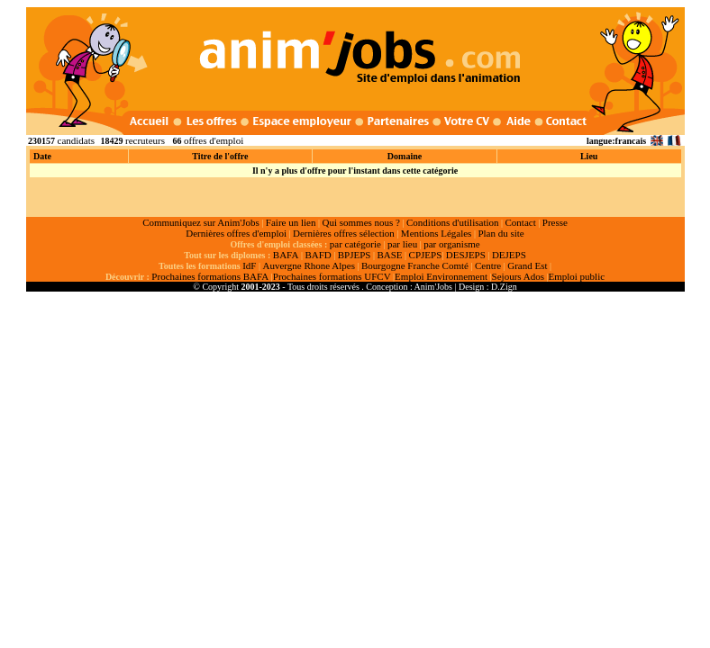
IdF (249, 265)
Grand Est (527, 265)
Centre (488, 265)
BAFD (318, 254)
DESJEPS (466, 254)
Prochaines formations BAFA (210, 276)
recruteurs (145, 140)
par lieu (402, 243)
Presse (555, 222)
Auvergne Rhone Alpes (308, 265)
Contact (520, 222)
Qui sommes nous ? (360, 222)
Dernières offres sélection (344, 233)
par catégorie (355, 243)
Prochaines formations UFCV (332, 276)
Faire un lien (291, 222)
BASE (389, 254)
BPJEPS (354, 254)
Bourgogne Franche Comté (415, 265)
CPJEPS (425, 254)
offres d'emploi (213, 140)
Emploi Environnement (441, 276)
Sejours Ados (518, 276)
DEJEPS (509, 254)
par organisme (451, 243)
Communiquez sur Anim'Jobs (200, 222)
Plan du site (500, 233)
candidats (77, 140)
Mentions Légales (436, 233)
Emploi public (576, 276)
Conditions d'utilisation (452, 222)
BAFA (286, 254)
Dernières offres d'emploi (236, 233)
